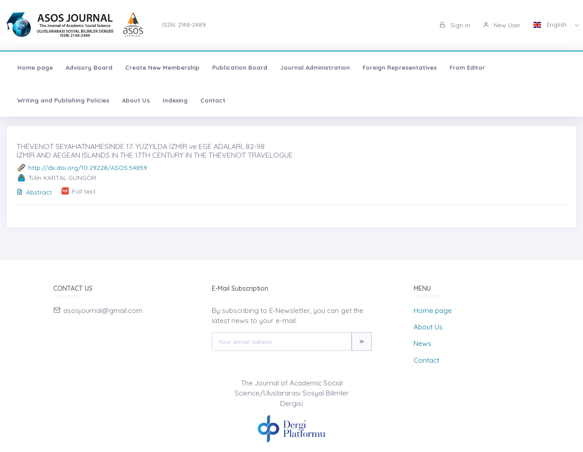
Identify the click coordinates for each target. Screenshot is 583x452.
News (422, 343)
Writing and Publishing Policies (63, 100)
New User (502, 25)
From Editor (467, 67)
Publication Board (239, 67)
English (550, 24)
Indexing (175, 100)
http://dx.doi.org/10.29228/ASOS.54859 (87, 168)
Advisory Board (89, 67)
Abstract (34, 192)
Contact (212, 100)
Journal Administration (315, 67)
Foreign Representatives (400, 67)
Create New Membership (162, 67)
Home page (35, 67)
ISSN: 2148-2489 (184, 24)
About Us (136, 100)
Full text (84, 191)
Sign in (455, 25)
